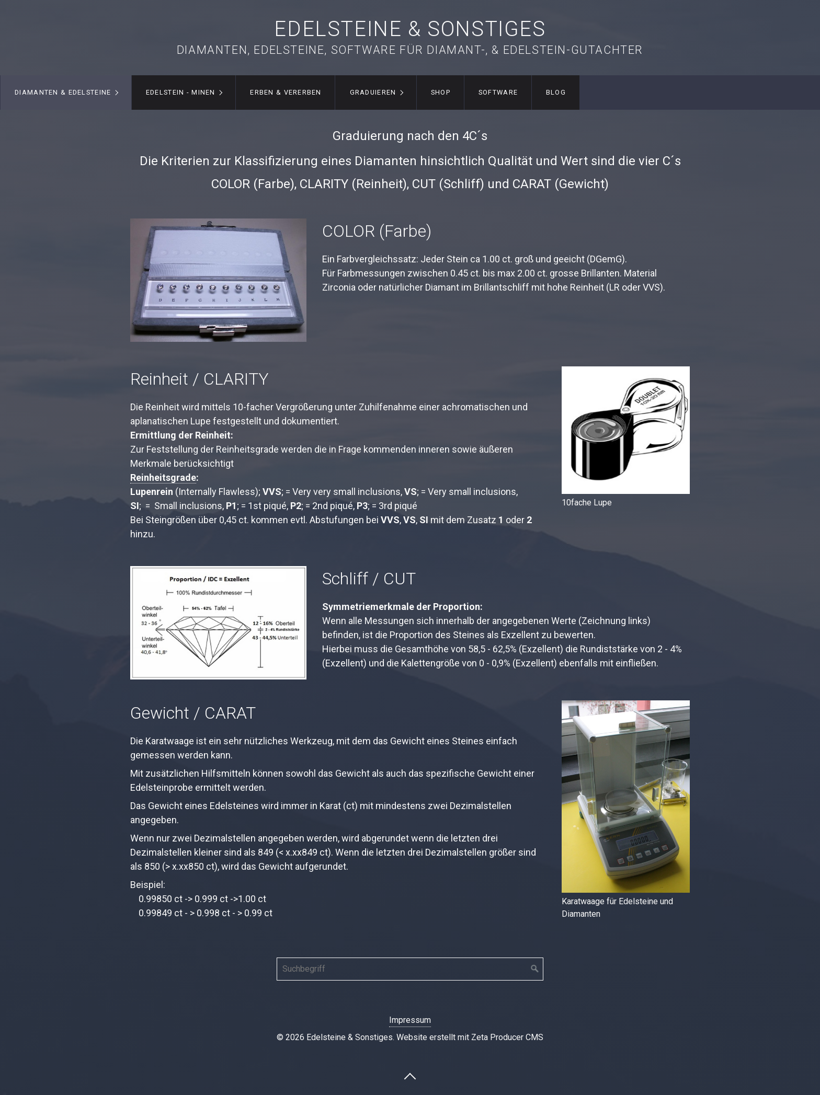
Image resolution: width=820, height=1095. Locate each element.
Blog (556, 92)
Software (498, 92)
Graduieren (373, 92)
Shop (440, 92)
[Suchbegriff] (410, 969)
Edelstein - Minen (180, 92)
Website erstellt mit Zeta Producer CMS (469, 1037)
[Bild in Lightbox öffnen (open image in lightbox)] (626, 430)
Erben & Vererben (285, 92)
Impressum (410, 1020)
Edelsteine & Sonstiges (409, 29)
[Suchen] (535, 969)
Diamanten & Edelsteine (63, 92)
